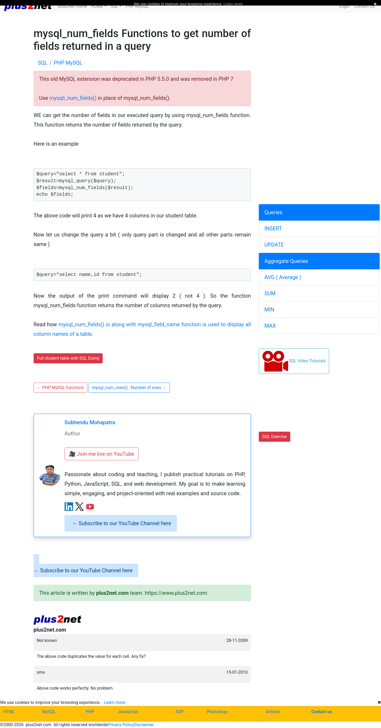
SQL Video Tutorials (293, 361)
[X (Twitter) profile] (79, 506)
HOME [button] (97, 6)
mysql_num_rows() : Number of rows (129, 387)
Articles (273, 711)
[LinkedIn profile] (69, 506)
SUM (269, 293)
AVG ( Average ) (282, 277)
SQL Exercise (274, 436)
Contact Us (364, 6)
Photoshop (217, 711)
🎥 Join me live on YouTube (101, 454)
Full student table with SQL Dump (68, 358)
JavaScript (128, 711)
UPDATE (274, 245)
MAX (270, 326)
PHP (90, 711)
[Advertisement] (319, 64)
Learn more (114, 702)
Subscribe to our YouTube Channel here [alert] (121, 523)
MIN (269, 309)
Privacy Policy (121, 724)
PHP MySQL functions (60, 387)
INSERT (273, 228)
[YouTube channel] (90, 506)
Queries (273, 212)
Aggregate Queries (286, 261)
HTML (9, 711)
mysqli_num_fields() (73, 98)
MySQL (49, 711)
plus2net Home (72, 6)
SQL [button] (114, 6)
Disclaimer (143, 724)
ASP (179, 711)
